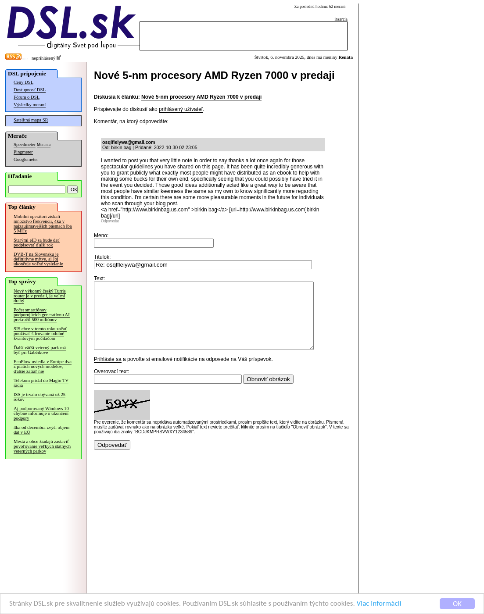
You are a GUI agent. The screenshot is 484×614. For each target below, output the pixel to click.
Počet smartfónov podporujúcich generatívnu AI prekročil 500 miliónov (42, 314)
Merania (43, 145)
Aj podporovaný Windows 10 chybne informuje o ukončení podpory (41, 413)
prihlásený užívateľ (181, 109)
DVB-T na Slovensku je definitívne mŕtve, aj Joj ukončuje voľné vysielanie (38, 259)
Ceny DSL (23, 82)
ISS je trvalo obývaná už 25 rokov (39, 397)
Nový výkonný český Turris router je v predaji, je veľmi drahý (40, 296)
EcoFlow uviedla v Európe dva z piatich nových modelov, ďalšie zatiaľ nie (43, 366)
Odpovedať (110, 221)
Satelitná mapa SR (31, 120)
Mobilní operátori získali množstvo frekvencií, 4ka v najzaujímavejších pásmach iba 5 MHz (43, 223)
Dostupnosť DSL (30, 89)
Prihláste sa (108, 372)
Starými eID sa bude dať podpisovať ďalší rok (37, 242)
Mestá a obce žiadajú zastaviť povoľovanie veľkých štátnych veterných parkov (42, 446)
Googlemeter (26, 159)
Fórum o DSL (26, 97)
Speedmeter (25, 144)
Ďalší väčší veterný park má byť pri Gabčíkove (40, 350)
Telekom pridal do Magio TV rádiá (41, 383)
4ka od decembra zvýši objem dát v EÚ (41, 430)
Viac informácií (379, 603)
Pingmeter (23, 152)
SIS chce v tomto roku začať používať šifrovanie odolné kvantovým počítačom (40, 333)
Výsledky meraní (30, 104)
